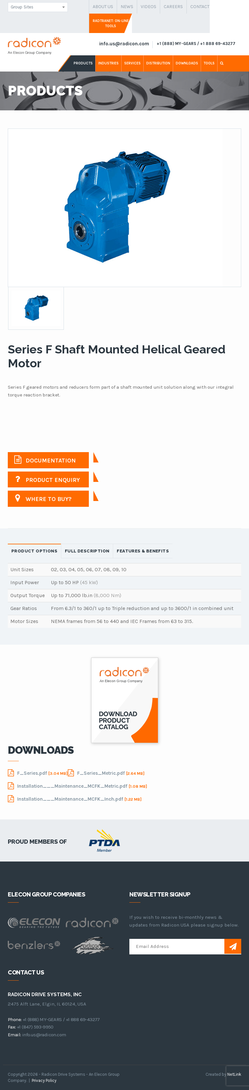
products (83, 63)
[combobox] (38, 7)
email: (14, 1035)
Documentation (45, 459)
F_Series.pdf (38, 772)
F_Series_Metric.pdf (106, 772)
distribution (158, 63)
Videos (148, 6)
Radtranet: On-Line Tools (111, 23)
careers (173, 6)
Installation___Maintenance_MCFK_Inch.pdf (75, 798)
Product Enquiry (47, 479)
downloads (187, 63)
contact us (203, 6)
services (132, 63)
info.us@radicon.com (124, 44)
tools (209, 63)
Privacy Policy (44, 1080)
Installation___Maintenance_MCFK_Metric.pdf (77, 785)
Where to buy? (43, 498)
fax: (12, 1027)
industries (108, 63)
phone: (14, 1019)
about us (103, 6)
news (127, 6)
